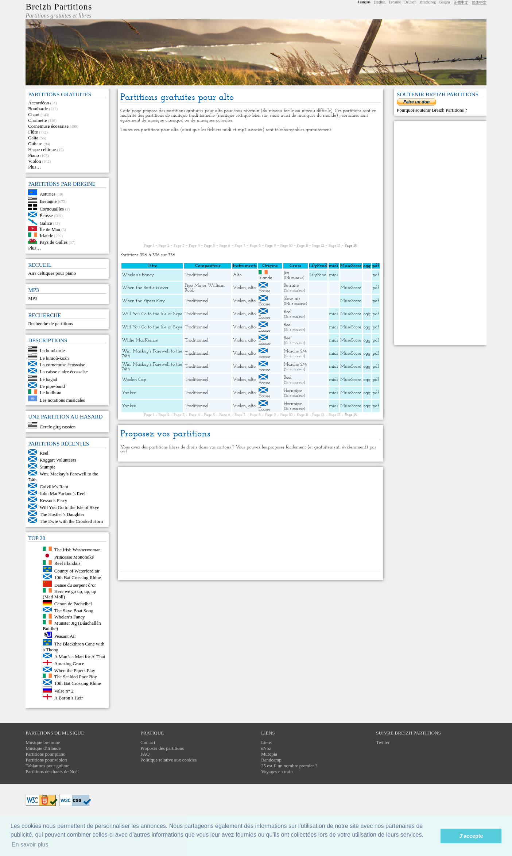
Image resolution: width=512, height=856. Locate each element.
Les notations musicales (62, 399)
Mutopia (269, 754)
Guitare (35, 143)
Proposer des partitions (162, 748)
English (379, 2)
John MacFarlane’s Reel (63, 493)
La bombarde (52, 350)
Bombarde (38, 108)
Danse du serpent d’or (75, 585)
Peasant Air (65, 636)
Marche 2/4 (295, 351)
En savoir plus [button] (30, 844)
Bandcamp (271, 760)
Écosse (46, 215)
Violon (34, 161)
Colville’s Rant (54, 486)
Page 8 (255, 246)
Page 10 (286, 246)
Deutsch (410, 2)
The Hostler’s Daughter (62, 514)
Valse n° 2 (64, 691)
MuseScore (350, 287)
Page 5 (209, 246)
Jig (286, 272)
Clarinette (37, 120)
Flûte (33, 132)
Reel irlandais (67, 563)
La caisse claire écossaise (64, 371)
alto (252, 287)
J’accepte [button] (471, 836)
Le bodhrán (51, 392)
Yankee (129, 392)
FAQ (145, 754)
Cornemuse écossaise (48, 126)
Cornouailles (52, 208)
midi (333, 275)
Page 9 (270, 246)
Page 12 (318, 246)
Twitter (382, 742)
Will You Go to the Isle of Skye (69, 507)
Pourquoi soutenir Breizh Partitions (431, 110)
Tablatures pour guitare (47, 765)
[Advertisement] (250, 188)
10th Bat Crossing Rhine (77, 577)
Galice (46, 223)
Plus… (34, 167)
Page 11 (302, 246)
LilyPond (318, 275)
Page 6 (225, 246)
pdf (375, 275)
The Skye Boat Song (73, 610)
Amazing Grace (69, 663)
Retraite (291, 285)
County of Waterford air (77, 570)
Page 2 (164, 246)
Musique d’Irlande (43, 748)
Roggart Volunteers (58, 460)
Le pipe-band (52, 386)
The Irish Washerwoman (77, 549)
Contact (147, 742)
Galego (444, 2)
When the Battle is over (145, 287)
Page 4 (194, 246)
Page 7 (240, 246)
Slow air (292, 298)
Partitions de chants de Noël (52, 771)
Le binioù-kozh (54, 357)
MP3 (32, 298)
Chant (33, 114)
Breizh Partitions (59, 6)
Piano (33, 155)
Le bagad (48, 379)
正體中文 (461, 2)
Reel (44, 453)
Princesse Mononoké (74, 557)
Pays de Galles (54, 242)
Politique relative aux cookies (168, 760)
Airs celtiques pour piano (52, 273)
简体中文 (479, 2)
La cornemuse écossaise (62, 364)
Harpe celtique (42, 149)
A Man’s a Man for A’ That (79, 656)
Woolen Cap (134, 379)
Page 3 (179, 246)
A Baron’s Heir (68, 698)
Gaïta (33, 137)
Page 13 (334, 246)
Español (395, 2)
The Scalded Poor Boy (75, 676)
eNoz (266, 748)
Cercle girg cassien (58, 426)
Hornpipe (293, 390)
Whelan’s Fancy (69, 617)
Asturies (47, 193)
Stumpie (47, 467)
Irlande (46, 235)
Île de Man (50, 229)
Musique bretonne (43, 742)
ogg (367, 265)
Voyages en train (276, 771)
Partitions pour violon (46, 760)
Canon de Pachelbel (73, 603)
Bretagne (48, 201)
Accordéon (38, 102)
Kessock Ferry (53, 500)
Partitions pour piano (45, 754)
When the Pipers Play (74, 670)
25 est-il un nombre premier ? (289, 765)
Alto (237, 275)
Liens (266, 742)
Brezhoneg (428, 2)
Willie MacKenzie (140, 340)
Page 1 (149, 246)
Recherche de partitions (50, 323)
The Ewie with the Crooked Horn (71, 521)
